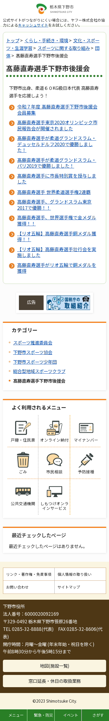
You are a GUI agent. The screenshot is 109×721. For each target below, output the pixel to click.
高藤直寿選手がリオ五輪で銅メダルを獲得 (56, 268)
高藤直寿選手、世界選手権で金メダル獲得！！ (56, 220)
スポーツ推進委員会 (32, 342)
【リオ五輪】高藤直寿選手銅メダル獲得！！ (56, 236)
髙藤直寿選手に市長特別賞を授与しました (56, 178)
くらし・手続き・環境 (46, 40)
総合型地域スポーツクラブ (39, 371)
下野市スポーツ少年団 (35, 361)
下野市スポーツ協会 (32, 352)
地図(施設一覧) (54, 665)
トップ (12, 40)
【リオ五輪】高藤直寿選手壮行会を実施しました (56, 252)
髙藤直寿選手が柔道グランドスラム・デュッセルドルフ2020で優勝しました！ (56, 144)
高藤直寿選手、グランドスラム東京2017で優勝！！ (54, 204)
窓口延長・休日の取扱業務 (54, 681)
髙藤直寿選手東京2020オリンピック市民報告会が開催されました (57, 125)
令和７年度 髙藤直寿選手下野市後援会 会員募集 (57, 109)
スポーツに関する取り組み (63, 48)
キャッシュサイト (33, 25)
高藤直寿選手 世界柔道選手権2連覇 (54, 192)
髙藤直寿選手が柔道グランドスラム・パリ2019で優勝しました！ (56, 163)
